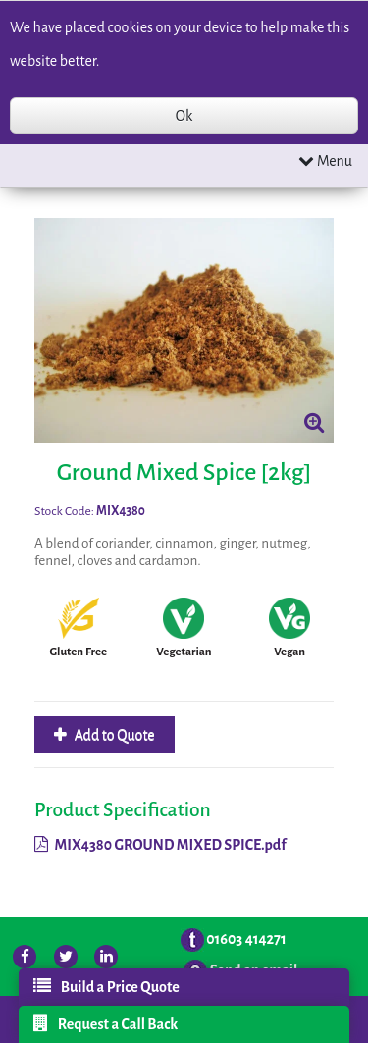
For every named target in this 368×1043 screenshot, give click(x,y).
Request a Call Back (106, 1023)
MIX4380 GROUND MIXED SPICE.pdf (160, 845)
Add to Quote (113, 735)
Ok (184, 116)
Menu (325, 160)
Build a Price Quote (106, 986)
